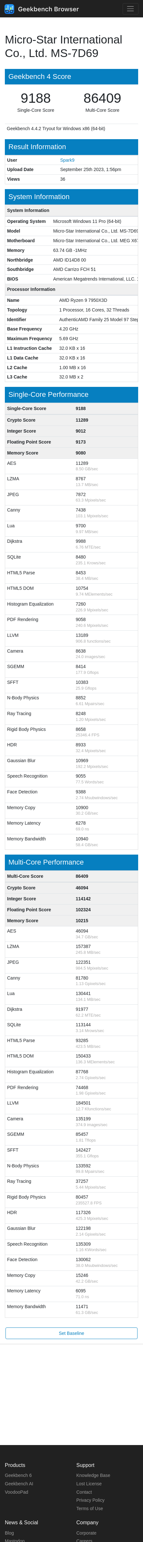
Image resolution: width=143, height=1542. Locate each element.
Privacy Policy (91, 1500)
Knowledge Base (93, 1475)
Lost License (89, 1483)
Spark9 (67, 160)
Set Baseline (71, 1333)
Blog (9, 1533)
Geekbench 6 (18, 1475)
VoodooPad (16, 1492)
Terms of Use (90, 1508)
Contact (84, 1492)
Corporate (87, 1533)
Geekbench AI (19, 1483)
